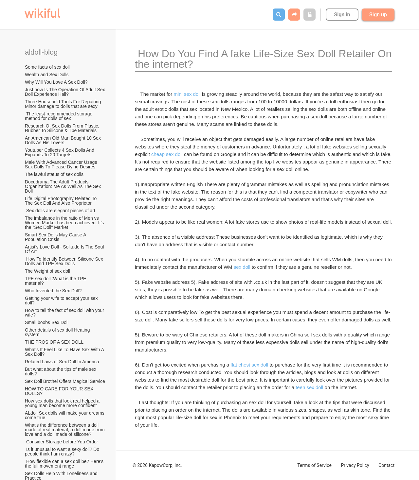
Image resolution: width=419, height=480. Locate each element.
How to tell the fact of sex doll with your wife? (65, 312)
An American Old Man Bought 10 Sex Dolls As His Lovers (63, 140)
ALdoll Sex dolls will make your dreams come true (65, 415)
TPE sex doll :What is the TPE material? (56, 281)
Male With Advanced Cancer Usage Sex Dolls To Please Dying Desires (62, 164)
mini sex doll (187, 94)
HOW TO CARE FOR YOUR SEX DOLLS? (60, 391)
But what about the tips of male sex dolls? (61, 371)
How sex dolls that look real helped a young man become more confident (63, 403)
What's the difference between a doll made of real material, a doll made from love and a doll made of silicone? (65, 429)
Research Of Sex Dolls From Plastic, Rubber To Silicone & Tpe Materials (62, 128)
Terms (314, 465)
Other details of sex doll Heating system (58, 332)
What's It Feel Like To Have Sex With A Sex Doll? (65, 352)
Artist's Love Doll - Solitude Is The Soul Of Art (65, 249)
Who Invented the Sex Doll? (54, 290)
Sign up (378, 14)
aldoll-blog (42, 52)
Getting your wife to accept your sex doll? (62, 300)
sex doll (242, 267)
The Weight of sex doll (47, 271)
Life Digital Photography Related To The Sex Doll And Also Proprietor (61, 201)
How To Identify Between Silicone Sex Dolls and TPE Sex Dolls (64, 261)
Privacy (355, 465)
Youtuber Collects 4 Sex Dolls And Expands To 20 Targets (60, 152)
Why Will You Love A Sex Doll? (56, 82)
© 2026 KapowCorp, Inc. (157, 465)
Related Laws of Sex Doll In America (62, 361)
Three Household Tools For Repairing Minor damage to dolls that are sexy (63, 104)
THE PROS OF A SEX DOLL (54, 342)
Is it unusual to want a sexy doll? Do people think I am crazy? (62, 451)
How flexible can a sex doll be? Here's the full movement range (65, 464)
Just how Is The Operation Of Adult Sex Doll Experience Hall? (65, 92)
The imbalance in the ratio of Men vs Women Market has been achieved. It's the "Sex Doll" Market (65, 222)
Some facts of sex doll (47, 67)
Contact (386, 465)
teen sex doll (309, 387)
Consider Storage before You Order (61, 441)
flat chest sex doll (249, 365)
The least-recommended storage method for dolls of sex (59, 116)
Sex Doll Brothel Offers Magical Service (65, 381)
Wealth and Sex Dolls (47, 74)
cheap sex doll (167, 154)
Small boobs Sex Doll (46, 322)
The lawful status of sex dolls (54, 174)
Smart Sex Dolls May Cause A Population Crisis (56, 237)
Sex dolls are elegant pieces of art (60, 210)
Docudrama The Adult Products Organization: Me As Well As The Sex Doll (63, 186)
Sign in (342, 14)
